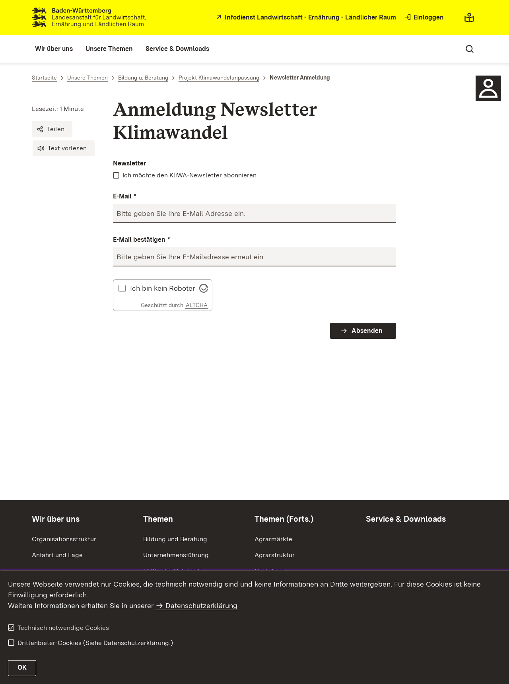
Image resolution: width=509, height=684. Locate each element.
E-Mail (124, 196)
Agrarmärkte (273, 539)
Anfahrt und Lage (57, 555)
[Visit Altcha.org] (203, 287)
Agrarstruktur (274, 555)
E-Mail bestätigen (141, 240)
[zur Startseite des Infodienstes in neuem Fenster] (305, 18)
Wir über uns (56, 519)
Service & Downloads (406, 519)
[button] (52, 129)
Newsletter (129, 163)
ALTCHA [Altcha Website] (197, 305)
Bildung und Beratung (175, 539)
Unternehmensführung (176, 555)
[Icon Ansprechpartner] (488, 88)
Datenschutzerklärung (201, 605)
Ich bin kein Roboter (162, 288)
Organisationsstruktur (64, 539)
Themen (158, 519)
